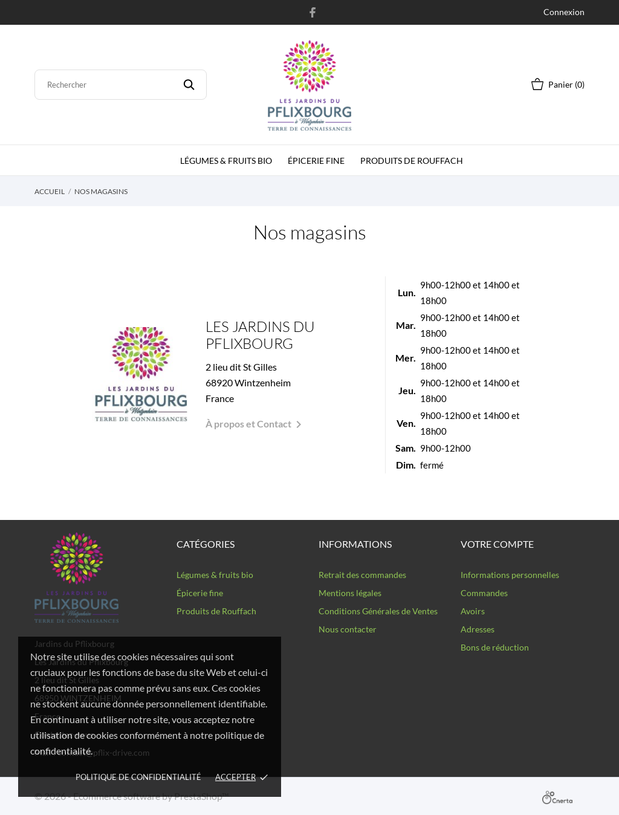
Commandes (484, 593)
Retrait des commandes (362, 575)
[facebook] (313, 12)
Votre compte (497, 544)
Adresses (477, 629)
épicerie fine (316, 160)
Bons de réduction (495, 647)
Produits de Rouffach (411, 160)
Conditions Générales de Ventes (378, 611)
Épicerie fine (200, 593)
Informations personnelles (510, 575)
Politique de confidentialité (138, 777)
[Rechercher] (120, 85)
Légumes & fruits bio (226, 160)
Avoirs (473, 611)
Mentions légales (350, 593)
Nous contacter (348, 629)
